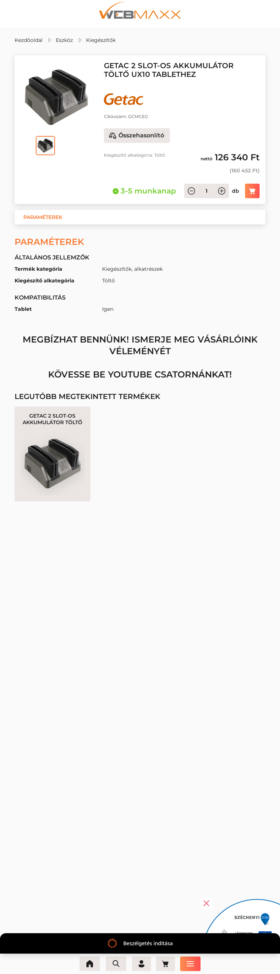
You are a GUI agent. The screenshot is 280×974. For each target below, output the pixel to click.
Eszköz (64, 40)
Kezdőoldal (29, 40)
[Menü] (192, 964)
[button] (42, 217)
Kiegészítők (101, 40)
